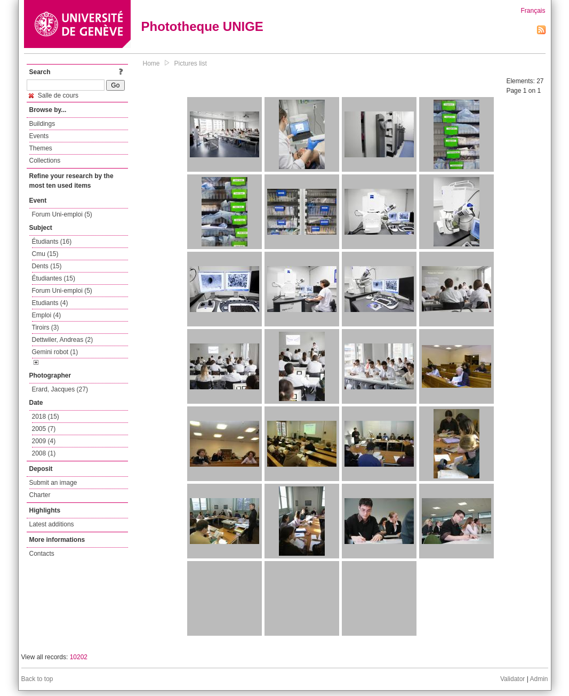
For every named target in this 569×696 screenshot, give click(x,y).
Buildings (42, 123)
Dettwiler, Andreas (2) (62, 339)
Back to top (37, 679)
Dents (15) (47, 266)
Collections (45, 160)
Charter (40, 495)
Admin (539, 679)
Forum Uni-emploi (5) (62, 214)
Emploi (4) (46, 315)
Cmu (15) (45, 254)
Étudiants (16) (52, 241)
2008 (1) (44, 453)
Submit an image (53, 482)
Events (39, 136)
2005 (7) (44, 429)
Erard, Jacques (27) (60, 389)
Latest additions (51, 524)
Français (532, 10)
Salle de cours (53, 95)
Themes (40, 148)
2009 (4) (44, 441)
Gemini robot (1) (55, 352)
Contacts (41, 553)
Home (151, 63)
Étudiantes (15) (53, 278)
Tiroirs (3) (45, 327)
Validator (512, 679)
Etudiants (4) (50, 303)
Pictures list (190, 63)
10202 (78, 657)
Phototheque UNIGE (202, 26)
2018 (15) (45, 416)
